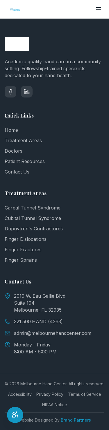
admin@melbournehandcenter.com (48, 333)
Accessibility (20, 394)
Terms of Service (84, 394)
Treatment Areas (23, 140)
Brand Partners (76, 420)
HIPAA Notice (54, 404)
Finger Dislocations (26, 239)
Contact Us (17, 172)
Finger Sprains (21, 260)
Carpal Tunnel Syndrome (32, 208)
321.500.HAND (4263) (34, 321)
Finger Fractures (23, 249)
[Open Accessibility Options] (15, 415)
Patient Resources (25, 161)
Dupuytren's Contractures (34, 229)
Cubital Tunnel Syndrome (33, 218)
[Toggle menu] (98, 9)
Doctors (13, 151)
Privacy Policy (49, 394)
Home (11, 130)
